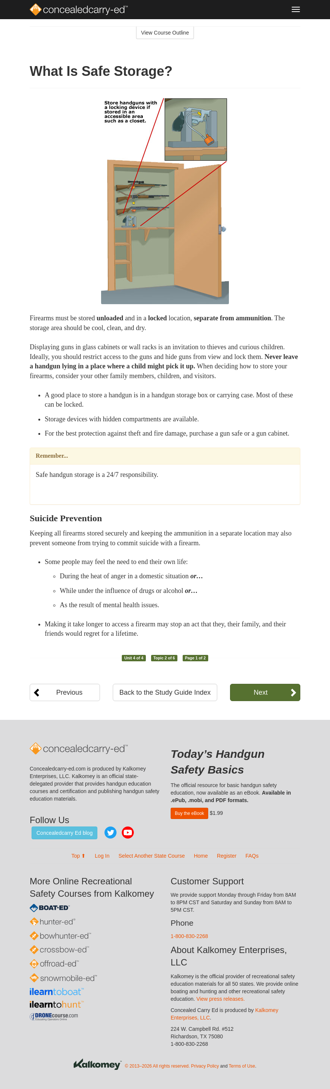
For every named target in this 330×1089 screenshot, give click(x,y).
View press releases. (221, 999)
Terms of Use (242, 1066)
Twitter (110, 833)
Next (261, 692)
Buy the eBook (189, 813)
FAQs (252, 856)
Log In (102, 856)
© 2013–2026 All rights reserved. (157, 1066)
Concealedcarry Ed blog (64, 833)
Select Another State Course (151, 856)
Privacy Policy (205, 1066)
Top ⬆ (78, 856)
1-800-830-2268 (189, 936)
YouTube (128, 833)
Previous (69, 692)
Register (226, 856)
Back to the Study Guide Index (164, 692)
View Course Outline (165, 33)
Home (201, 856)
